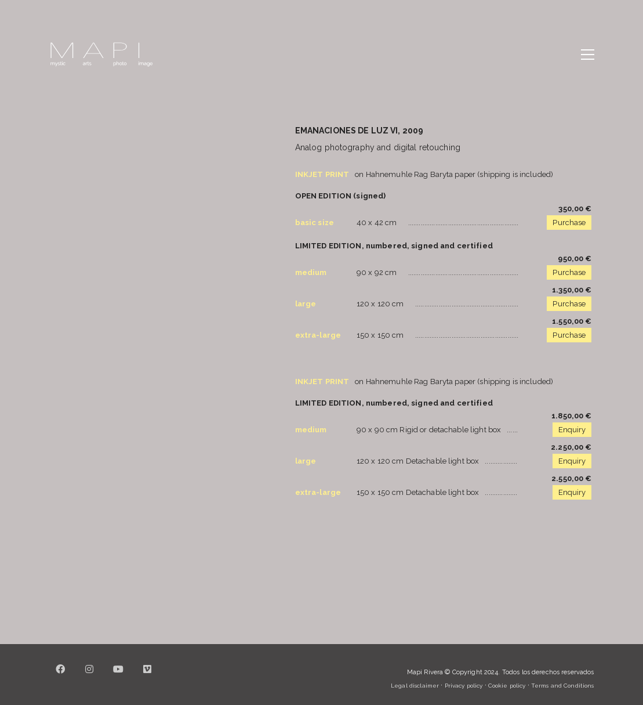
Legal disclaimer (415, 685)
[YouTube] (118, 676)
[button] (587, 54)
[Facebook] (60, 676)
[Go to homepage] (101, 54)
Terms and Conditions (562, 685)
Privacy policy (464, 685)
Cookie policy (507, 685)
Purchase (569, 222)
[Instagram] (89, 676)
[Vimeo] (147, 676)
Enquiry (572, 429)
